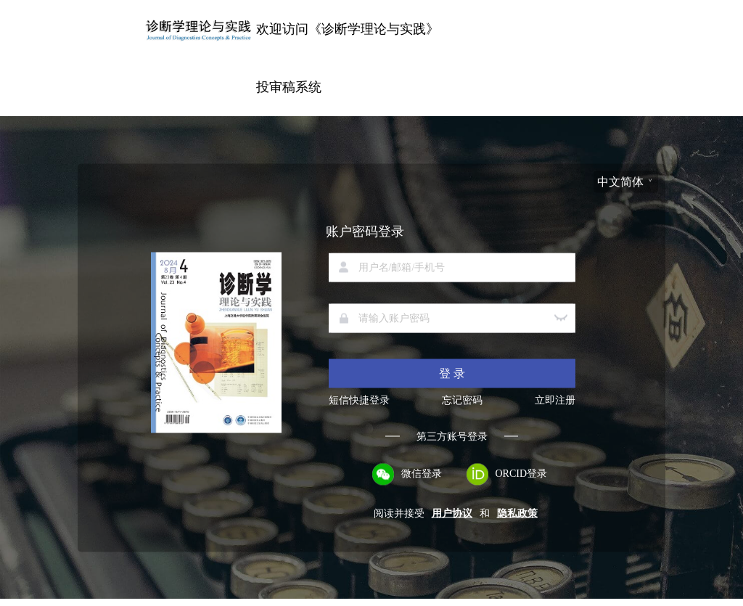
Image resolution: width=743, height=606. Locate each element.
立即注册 (555, 400)
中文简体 (620, 181)
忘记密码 (462, 400)
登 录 (452, 373)
